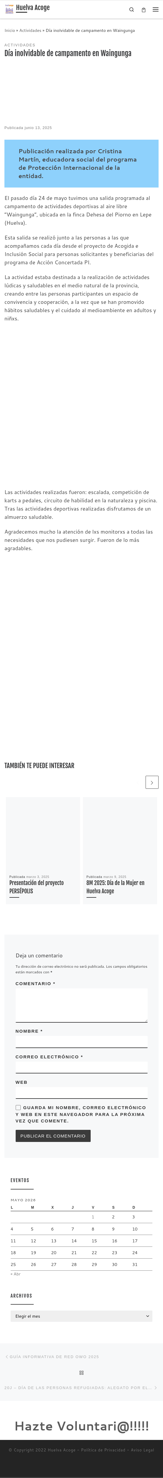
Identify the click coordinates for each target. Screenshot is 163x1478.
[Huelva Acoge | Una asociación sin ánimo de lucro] (9, 9)
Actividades (30, 30)
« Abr (16, 1274)
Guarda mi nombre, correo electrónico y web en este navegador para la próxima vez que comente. (81, 1114)
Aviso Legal (142, 1451)
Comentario (36, 983)
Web (22, 1082)
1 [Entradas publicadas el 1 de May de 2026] (93, 1217)
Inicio (9, 30)
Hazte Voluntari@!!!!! (81, 1427)
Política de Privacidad (103, 1451)
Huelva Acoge (62, 1451)
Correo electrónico (49, 1056)
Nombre (29, 1031)
